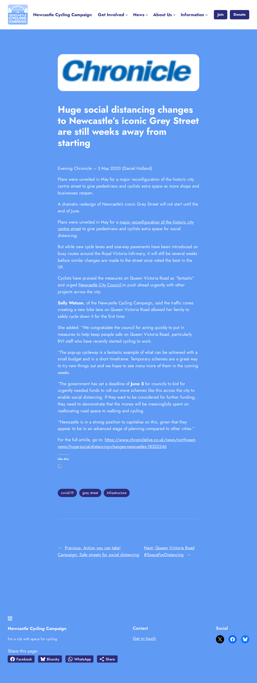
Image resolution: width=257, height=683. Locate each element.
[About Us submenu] (174, 14)
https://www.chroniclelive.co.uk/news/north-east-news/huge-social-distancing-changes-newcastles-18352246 (127, 443)
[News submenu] (146, 14)
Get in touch (144, 638)
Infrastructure (116, 492)
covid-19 (67, 492)
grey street (90, 492)
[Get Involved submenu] (126, 14)
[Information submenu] (206, 14)
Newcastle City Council (101, 285)
